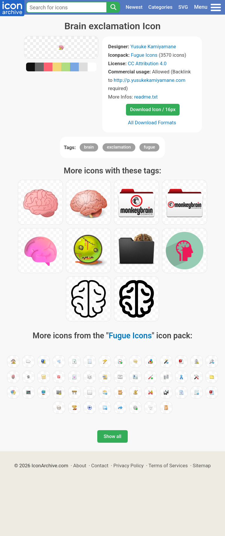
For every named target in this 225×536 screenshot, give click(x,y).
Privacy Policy (128, 465)
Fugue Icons (144, 55)
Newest (134, 7)
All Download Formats (152, 122)
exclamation (119, 147)
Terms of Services (168, 465)
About (79, 465)
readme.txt (146, 97)
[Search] (113, 7)
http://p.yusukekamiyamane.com (149, 80)
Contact (99, 465)
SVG (183, 7)
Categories (160, 7)
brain (89, 147)
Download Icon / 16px (152, 109)
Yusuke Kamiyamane (153, 46)
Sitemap (202, 465)
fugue (149, 147)
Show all (112, 436)
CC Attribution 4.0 (147, 63)
